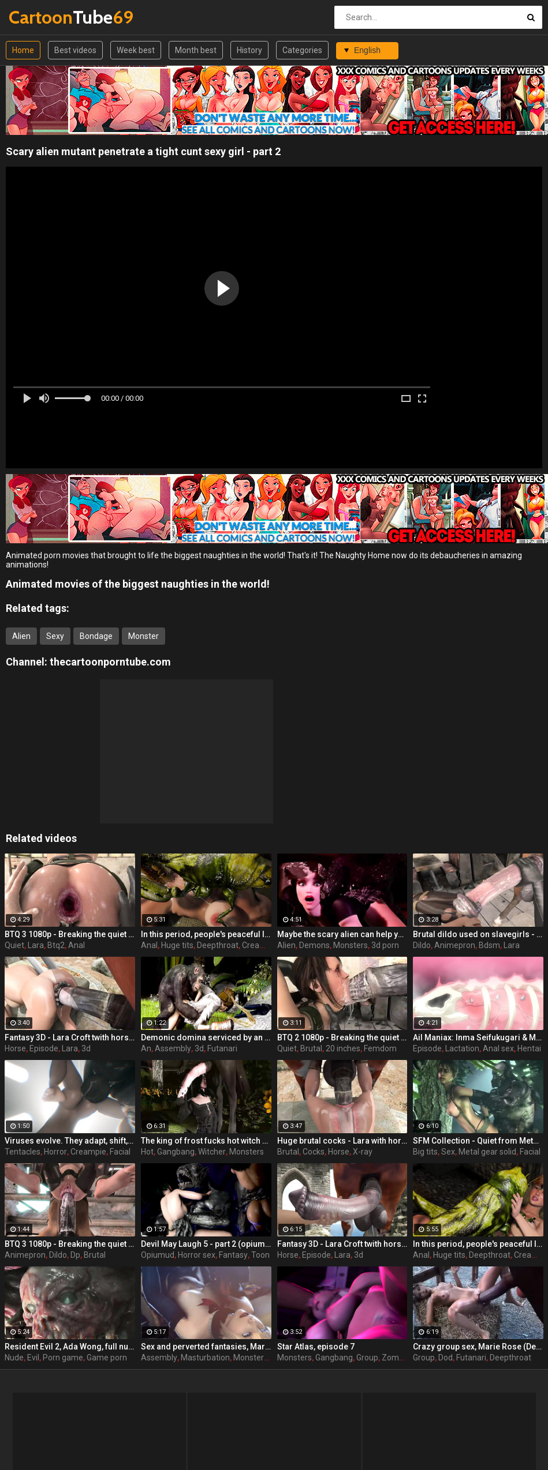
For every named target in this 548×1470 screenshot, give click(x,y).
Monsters (350, 945)
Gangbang (176, 1151)
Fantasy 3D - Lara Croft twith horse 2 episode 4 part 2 (70, 1037)
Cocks (314, 1151)
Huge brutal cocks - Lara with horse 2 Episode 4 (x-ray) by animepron (342, 1140)
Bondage (96, 636)
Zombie (396, 1357)
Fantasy (233, 1255)
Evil (33, 1357)
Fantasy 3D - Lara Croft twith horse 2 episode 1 (342, 1244)
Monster (143, 636)
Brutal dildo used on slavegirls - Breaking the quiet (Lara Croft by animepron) (478, 934)
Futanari (222, 1048)
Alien (21, 636)
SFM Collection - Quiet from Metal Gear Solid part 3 (478, 1140)
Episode (43, 1048)
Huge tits (177, 945)
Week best (136, 50)
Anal (76, 945)
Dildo (422, 945)
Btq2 (56, 945)
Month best (196, 50)
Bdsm (489, 945)
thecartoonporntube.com (110, 662)
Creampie (260, 945)
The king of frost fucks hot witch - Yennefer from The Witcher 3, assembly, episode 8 (206, 1140)
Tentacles (22, 1151)
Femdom (380, 1048)
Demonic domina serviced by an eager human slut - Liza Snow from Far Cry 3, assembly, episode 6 (206, 1037)
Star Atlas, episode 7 (316, 1346)
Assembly (173, 1048)
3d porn (385, 945)
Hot (147, 1151)
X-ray (362, 1151)
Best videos (75, 50)
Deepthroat (217, 945)
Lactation (462, 1048)
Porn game (63, 1357)
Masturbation (205, 1357)
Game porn (107, 1357)
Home (23, 50)
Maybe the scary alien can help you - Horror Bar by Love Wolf (342, 934)
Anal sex (498, 1048)
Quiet (14, 945)
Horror (55, 1151)
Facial (120, 1151)
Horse (15, 1048)
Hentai (529, 1048)
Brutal (311, 1048)
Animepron (454, 945)
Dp (75, 1255)
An (146, 1048)
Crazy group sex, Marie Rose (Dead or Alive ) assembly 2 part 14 (478, 1346)
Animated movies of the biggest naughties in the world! (138, 584)
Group (367, 1357)
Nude (14, 1357)
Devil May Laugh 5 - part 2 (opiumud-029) (206, 1244)
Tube (39, 17)
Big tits (425, 1151)
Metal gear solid (487, 1151)
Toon (260, 1255)
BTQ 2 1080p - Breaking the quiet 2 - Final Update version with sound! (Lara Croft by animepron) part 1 (342, 1037)
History (249, 50)
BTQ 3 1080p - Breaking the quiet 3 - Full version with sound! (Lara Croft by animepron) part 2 (70, 1244)
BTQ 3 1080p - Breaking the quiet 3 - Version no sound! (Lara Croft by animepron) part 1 (70, 934)
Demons (314, 945)
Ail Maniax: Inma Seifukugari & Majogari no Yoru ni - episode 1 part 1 (478, 1037)
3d (86, 1048)
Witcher (212, 1151)
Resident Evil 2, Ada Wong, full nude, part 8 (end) (70, 1346)
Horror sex (196, 1255)
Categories (302, 50)
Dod (445, 1357)
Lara (36, 945)
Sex (448, 1151)
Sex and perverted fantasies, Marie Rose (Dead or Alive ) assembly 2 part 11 (206, 1346)
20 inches (343, 1048)
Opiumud (157, 1255)
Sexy (55, 636)
